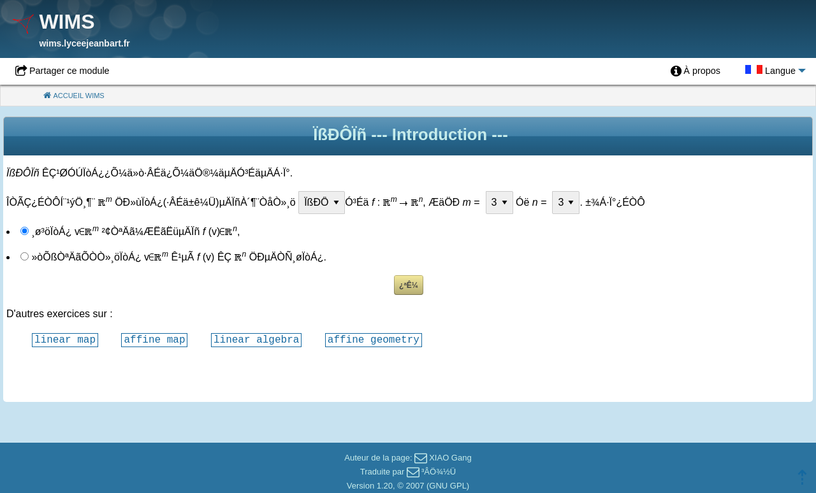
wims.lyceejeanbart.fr (84, 43)
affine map (154, 339)
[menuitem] (695, 71)
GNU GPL (448, 485)
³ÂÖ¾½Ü (438, 471)
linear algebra (256, 339)
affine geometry (373, 339)
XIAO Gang (450, 457)
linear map (65, 339)
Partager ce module (69, 71)
